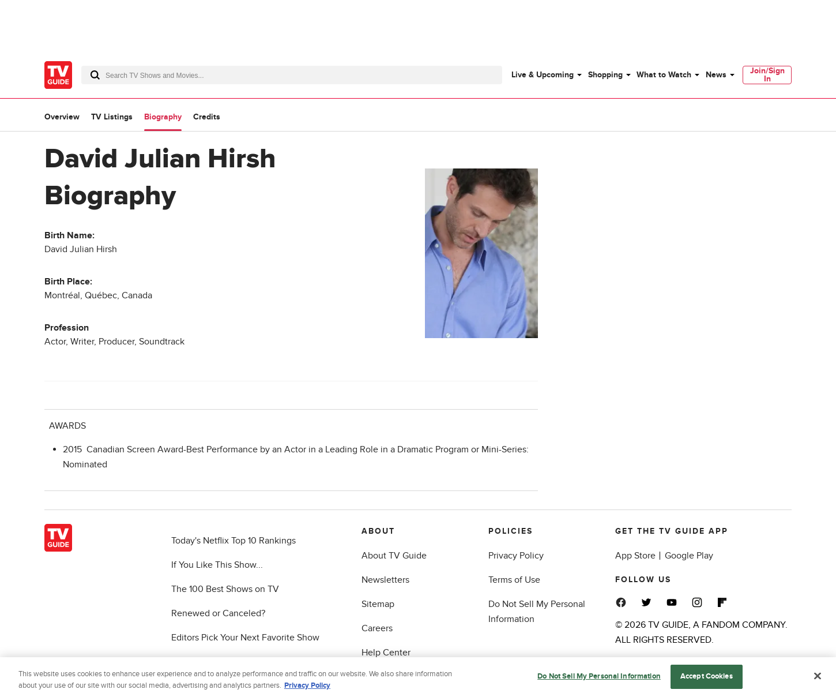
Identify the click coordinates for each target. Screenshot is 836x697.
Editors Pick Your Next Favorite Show (245, 637)
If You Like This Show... (217, 565)
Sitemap (377, 604)
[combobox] (291, 75)
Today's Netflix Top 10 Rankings (233, 540)
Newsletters (385, 580)
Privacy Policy (516, 555)
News (716, 75)
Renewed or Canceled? (218, 613)
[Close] (817, 681)
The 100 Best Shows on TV (225, 589)
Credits (206, 117)
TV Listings (112, 117)
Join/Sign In (767, 75)
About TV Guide (394, 555)
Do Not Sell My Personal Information (599, 681)
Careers (377, 628)
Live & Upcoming (542, 75)
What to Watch (664, 75)
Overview (62, 117)
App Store (635, 555)
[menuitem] (546, 75)
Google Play (689, 555)
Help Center (386, 652)
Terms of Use (514, 580)
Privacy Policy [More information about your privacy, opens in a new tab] (307, 690)
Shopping (605, 75)
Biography (163, 117)
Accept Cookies (706, 681)
